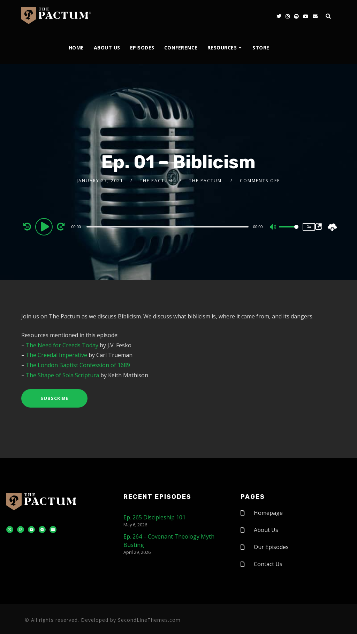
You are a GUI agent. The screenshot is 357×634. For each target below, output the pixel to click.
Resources (222, 47)
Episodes (142, 47)
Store (260, 47)
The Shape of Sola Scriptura (62, 375)
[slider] (167, 226)
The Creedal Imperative (56, 355)
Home (76, 47)
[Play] (45, 226)
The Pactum (156, 181)
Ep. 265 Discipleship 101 (154, 517)
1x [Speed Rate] (309, 227)
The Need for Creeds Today (62, 345)
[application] (168, 226)
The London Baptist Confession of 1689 (78, 365)
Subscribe (54, 398)
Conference (181, 47)
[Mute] (273, 227)
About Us (107, 47)
